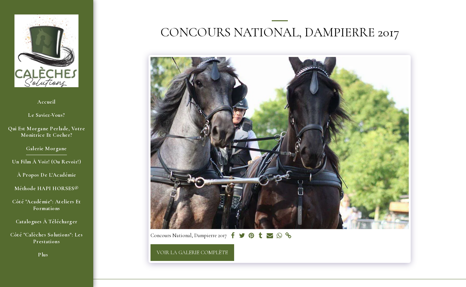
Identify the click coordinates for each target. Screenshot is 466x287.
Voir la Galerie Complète (192, 252)
